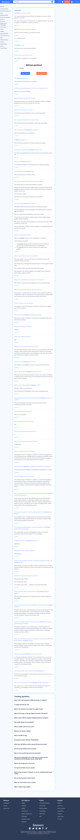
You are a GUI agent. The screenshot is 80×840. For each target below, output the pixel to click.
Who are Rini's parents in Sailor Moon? (24, 778)
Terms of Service (61, 808)
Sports (1, 46)
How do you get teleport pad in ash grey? (25, 749)
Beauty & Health (4, 15)
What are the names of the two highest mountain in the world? (31, 713)
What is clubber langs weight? (22, 787)
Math (1, 37)
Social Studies (3, 44)
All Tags (5, 805)
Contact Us (60, 805)
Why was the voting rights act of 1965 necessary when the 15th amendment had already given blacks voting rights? (31, 758)
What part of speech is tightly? (22, 731)
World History (24, 811)
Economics (23, 821)
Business (2, 19)
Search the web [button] (25, 73)
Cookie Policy (60, 816)
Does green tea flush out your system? (24, 768)
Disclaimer (59, 813)
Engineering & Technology (3, 24)
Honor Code (42, 805)
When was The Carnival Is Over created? (25, 782)
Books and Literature (5, 17)
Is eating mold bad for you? (21, 704)
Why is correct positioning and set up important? (27, 753)
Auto (1, 13)
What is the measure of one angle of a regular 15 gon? (28, 709)
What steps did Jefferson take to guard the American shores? (30, 744)
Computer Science (25, 819)
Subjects (2, 6)
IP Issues (59, 819)
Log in (77, 1)
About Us (59, 803)
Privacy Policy (60, 811)
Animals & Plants (4, 9)
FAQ (40, 816)
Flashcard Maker (43, 808)
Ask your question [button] (42, 73)
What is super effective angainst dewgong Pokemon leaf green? (31, 718)
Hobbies (2, 31)
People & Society (4, 39)
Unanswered (6, 808)
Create (67, 1)
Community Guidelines (44, 803)
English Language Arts (26, 813)
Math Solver (42, 813)
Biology (23, 808)
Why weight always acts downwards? (24, 722)
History (2, 29)
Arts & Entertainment (5, 11)
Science (2, 42)
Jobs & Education (4, 33)
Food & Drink (3, 27)
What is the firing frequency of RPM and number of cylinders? (30, 700)
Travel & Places (3, 48)
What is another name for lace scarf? (24, 726)
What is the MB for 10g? (20, 735)
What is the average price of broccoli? (24, 763)
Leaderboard (6, 803)
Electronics (2, 21)
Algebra (23, 803)
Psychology (24, 816)
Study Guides (42, 811)
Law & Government (4, 35)
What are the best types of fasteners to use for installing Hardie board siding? (33, 772)
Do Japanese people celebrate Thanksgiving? (26, 740)
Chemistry (23, 805)
